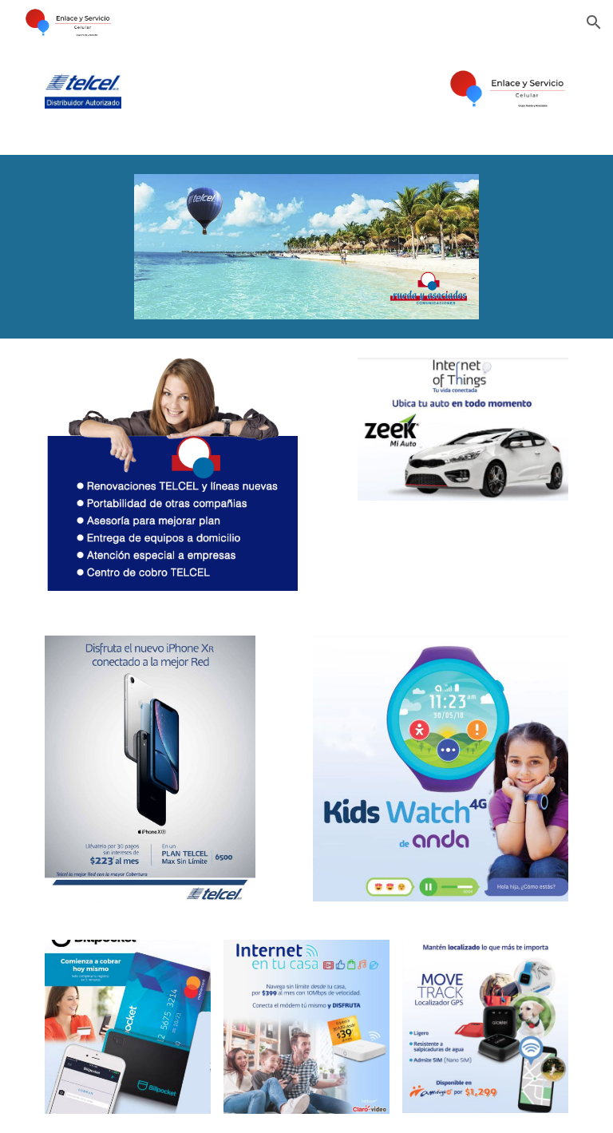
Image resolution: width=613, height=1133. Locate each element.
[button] (594, 22)
